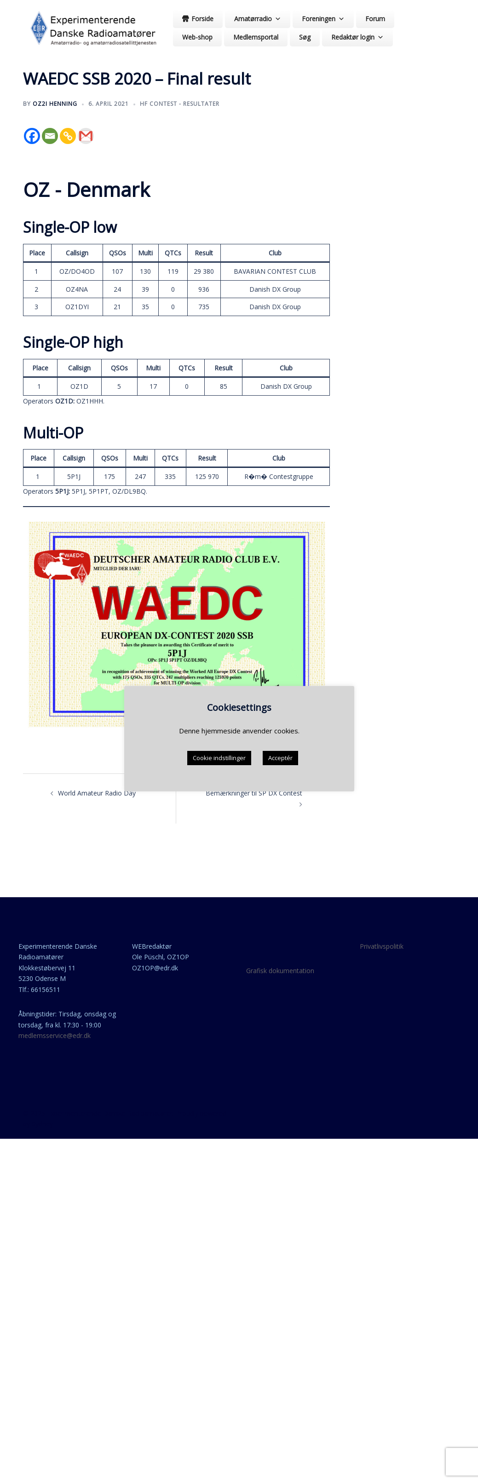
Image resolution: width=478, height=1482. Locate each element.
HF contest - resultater (179, 104)
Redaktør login (357, 37)
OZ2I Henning (55, 104)
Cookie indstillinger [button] (219, 759)
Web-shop (197, 37)
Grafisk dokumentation (280, 970)
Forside (202, 18)
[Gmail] (86, 136)
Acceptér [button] (280, 759)
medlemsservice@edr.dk (54, 1035)
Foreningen (323, 18)
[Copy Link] (68, 136)
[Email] (50, 136)
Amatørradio (257, 18)
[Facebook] (32, 136)
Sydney (42, 1123)
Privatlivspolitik (381, 946)
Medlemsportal (255, 37)
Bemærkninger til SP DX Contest (254, 793)
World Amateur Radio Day (97, 793)
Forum (375, 18)
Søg (305, 37)
